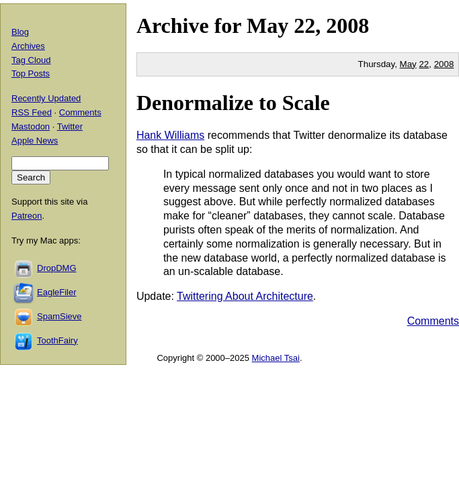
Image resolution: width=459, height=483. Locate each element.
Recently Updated (46, 98)
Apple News (34, 141)
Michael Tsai (276, 358)
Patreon (26, 216)
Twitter (70, 126)
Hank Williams (170, 135)
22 (424, 64)
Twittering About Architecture (245, 296)
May (267, 25)
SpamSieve (59, 316)
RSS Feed (31, 112)
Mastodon (30, 126)
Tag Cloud (31, 60)
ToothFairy (57, 340)
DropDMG (57, 268)
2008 (347, 25)
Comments (433, 321)
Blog (20, 32)
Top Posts (30, 73)
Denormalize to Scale (233, 103)
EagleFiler (57, 292)
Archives (28, 46)
